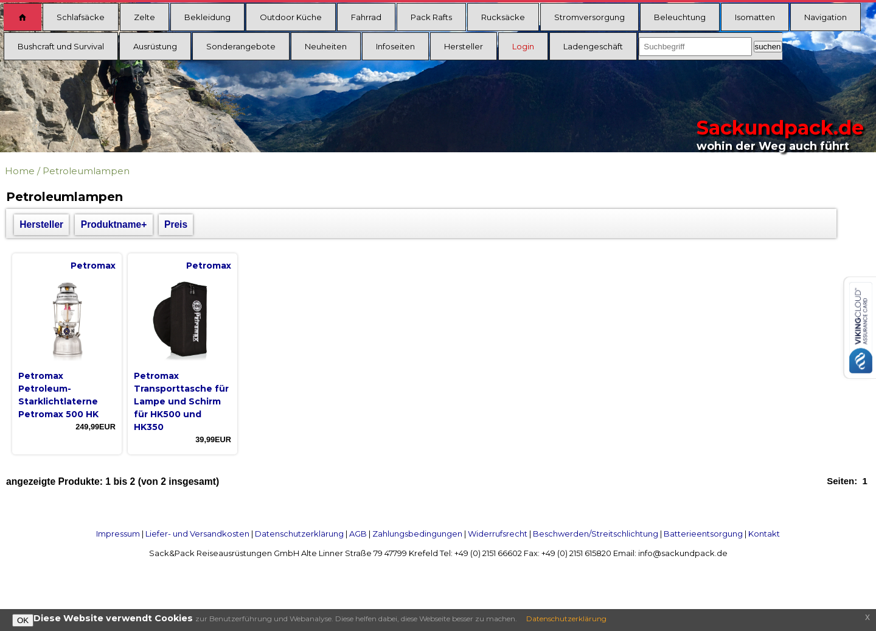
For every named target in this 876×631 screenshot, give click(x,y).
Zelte (144, 17)
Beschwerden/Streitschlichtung (595, 533)
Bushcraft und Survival (61, 46)
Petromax (93, 265)
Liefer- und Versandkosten (197, 533)
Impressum (118, 533)
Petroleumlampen (86, 171)
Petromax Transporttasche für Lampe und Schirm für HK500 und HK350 (181, 401)
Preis (175, 224)
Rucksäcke (503, 17)
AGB (358, 533)
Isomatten (755, 17)
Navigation (825, 17)
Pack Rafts (431, 17)
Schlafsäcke (81, 17)
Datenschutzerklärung (299, 533)
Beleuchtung (680, 17)
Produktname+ (114, 224)
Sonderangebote (241, 46)
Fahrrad (366, 17)
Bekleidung (207, 17)
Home (20, 171)
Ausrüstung (155, 46)
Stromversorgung (589, 17)
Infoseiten (395, 46)
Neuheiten (326, 46)
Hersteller (463, 46)
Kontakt (764, 533)
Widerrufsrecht (497, 533)
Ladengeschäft (593, 46)
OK (23, 620)
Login (523, 46)
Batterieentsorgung (703, 533)
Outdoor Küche (291, 17)
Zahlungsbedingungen (417, 533)
